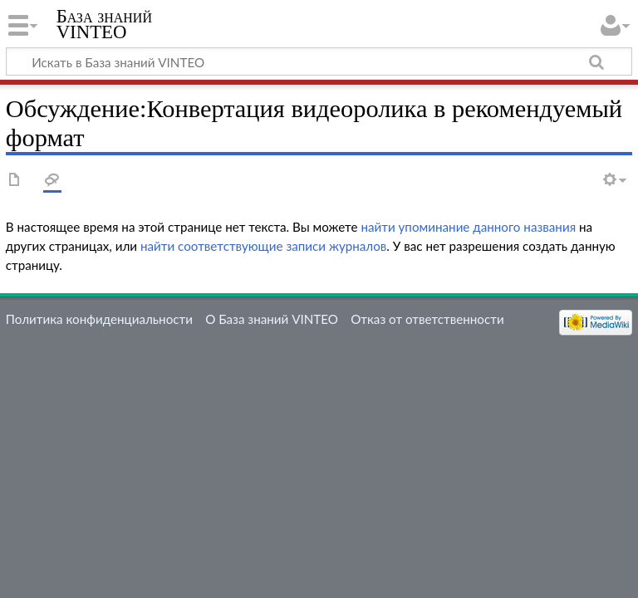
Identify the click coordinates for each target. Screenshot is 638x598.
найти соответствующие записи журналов (263, 245)
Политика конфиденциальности (99, 318)
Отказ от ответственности (427, 318)
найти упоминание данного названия (468, 226)
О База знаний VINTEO (271, 318)
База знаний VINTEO (104, 24)
